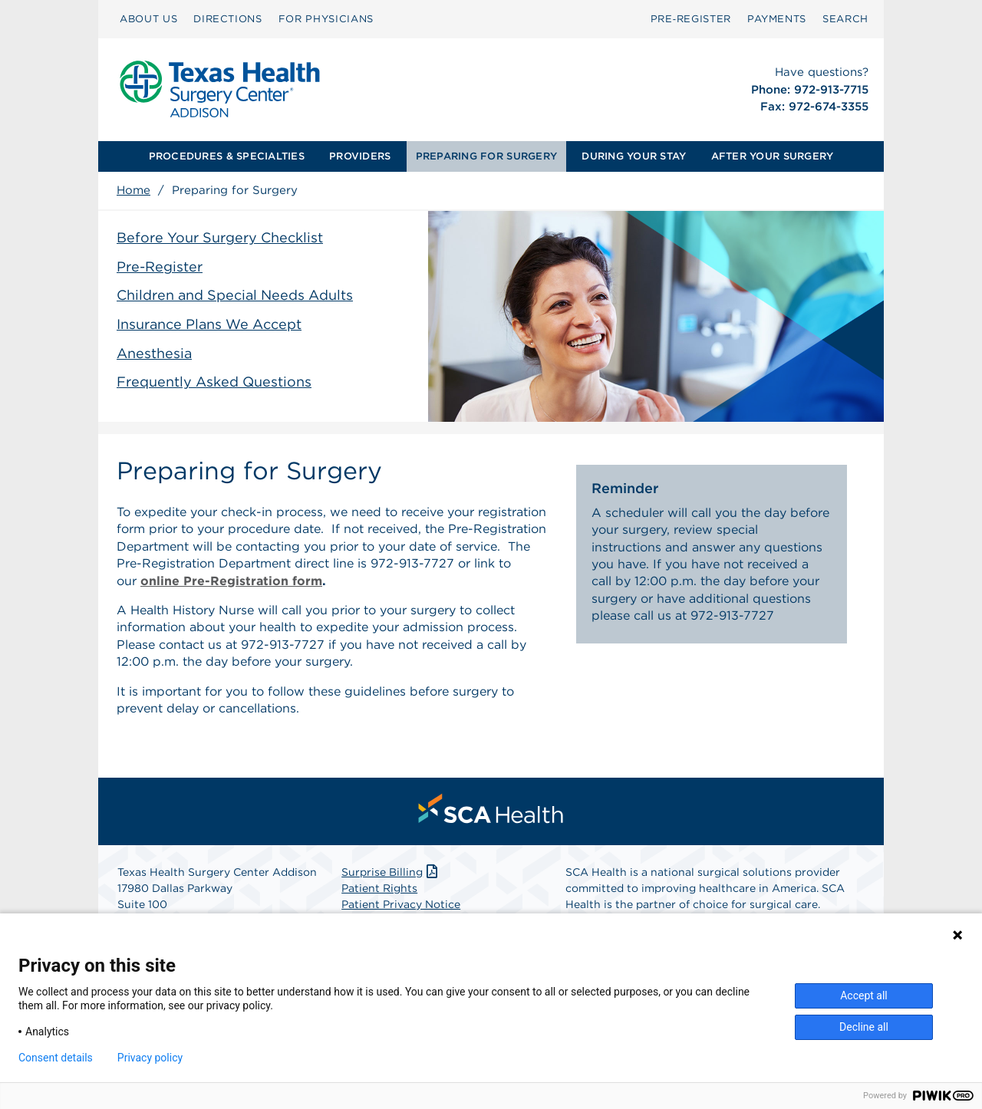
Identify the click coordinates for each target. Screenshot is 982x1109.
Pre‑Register (691, 19)
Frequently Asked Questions (214, 382)
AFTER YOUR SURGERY (772, 156)
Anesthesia (154, 353)
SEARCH (845, 19)
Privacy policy (150, 1057)
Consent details (55, 1057)
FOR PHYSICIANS (326, 19)
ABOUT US (148, 19)
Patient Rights (379, 888)
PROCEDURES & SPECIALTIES (227, 156)
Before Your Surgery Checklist (220, 237)
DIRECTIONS (227, 19)
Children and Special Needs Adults (235, 295)
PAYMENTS (776, 19)
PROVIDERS (359, 156)
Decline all (863, 1027)
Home (133, 190)
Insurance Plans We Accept (209, 324)
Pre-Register (160, 266)
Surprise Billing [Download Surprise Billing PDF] (390, 872)
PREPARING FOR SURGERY (486, 156)
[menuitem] (148, 19)
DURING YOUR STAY (634, 156)
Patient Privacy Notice (400, 904)
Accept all (864, 995)
